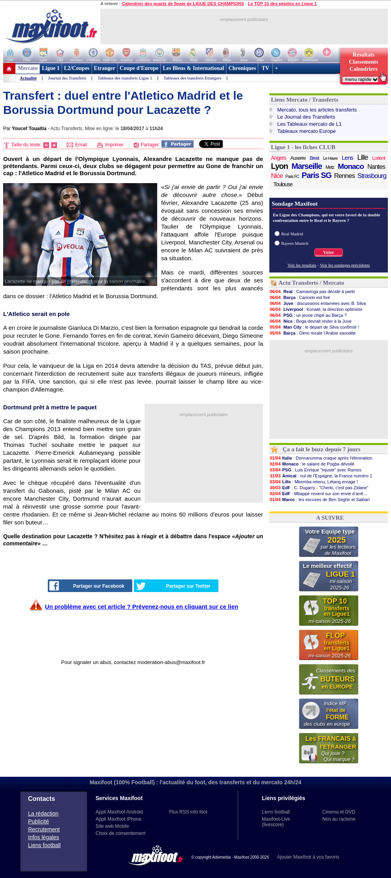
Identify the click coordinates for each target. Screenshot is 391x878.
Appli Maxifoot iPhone (118, 819)
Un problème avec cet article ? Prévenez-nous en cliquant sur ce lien (141, 606)
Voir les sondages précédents (345, 265)
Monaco (351, 166)
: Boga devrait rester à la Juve (310, 321)
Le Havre (330, 158)
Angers (278, 158)
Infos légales (43, 837)
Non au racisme (338, 819)
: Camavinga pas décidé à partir (312, 291)
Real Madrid (292, 233)
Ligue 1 (51, 68)
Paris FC (292, 176)
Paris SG (316, 175)
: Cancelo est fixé (299, 297)
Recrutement (44, 829)
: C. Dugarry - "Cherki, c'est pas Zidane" (318, 487)
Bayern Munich (294, 243)
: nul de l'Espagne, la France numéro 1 (320, 475)
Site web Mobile (112, 826)
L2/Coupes (77, 68)
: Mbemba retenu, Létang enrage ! (313, 481)
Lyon (279, 166)
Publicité (38, 821)
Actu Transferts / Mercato (311, 283)
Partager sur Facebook (86, 585)
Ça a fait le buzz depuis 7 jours (322, 449)
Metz (329, 167)
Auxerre (298, 158)
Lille (362, 157)
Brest (314, 158)
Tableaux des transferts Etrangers (192, 78)
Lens (347, 157)
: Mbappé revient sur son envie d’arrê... (318, 493)
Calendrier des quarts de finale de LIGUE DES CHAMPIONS (183, 3)
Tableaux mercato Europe (306, 131)
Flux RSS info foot (188, 812)
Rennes (344, 176)
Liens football (44, 845)
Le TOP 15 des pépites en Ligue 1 (282, 3)
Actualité (28, 78)
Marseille (306, 166)
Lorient (378, 158)
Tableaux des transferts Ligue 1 (125, 78)
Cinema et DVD (338, 812)
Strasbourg (371, 176)
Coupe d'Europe (139, 68)
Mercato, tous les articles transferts (317, 110)
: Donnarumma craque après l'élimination (320, 458)
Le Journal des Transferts (306, 117)
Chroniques (242, 68)
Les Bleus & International (193, 68)
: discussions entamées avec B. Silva (317, 303)
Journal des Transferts (67, 78)
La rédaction (43, 813)
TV (265, 68)
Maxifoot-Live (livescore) (276, 821)
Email (77, 145)
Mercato (28, 68)
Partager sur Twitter (173, 586)
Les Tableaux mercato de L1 (309, 124)
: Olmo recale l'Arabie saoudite (312, 333)
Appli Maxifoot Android (119, 812)
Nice (277, 176)
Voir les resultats (302, 265)
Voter (328, 252)
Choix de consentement (120, 833)
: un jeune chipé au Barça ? (308, 315)
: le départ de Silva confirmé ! (314, 327)
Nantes (376, 166)
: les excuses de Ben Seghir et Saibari (319, 499)
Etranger (104, 68)
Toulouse (282, 184)
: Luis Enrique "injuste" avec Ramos (315, 469)
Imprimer (110, 145)
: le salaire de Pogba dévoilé (311, 464)
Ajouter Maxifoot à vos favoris (308, 857)
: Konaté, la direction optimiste (316, 309)
